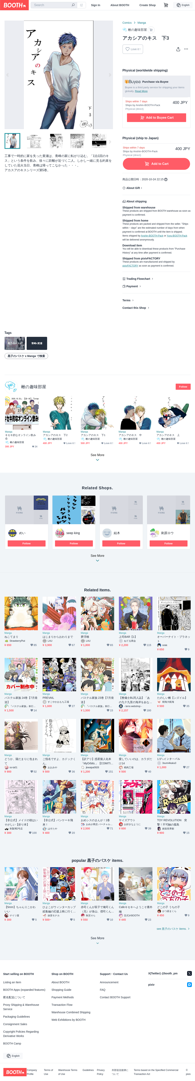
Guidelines (88, 1070)
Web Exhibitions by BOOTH (68, 1019)
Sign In (95, 5)
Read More (141, 91)
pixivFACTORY (130, 265)
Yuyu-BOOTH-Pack (177, 235)
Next (110, 75)
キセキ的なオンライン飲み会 (20, 437)
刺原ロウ (167, 533)
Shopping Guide (61, 989)
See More (97, 559)
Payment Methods (62, 997)
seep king (73, 533)
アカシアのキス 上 (168, 435)
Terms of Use (48, 1072)
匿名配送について (14, 997)
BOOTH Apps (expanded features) (24, 989)
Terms (126, 300)
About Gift (133, 188)
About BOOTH (119, 5)
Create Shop (147, 5)
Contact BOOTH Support (115, 997)
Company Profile (32, 1072)
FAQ (102, 989)
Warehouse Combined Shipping (70, 1012)
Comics (127, 22)
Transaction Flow (61, 1004)
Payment (132, 286)
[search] (73, 5)
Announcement (109, 982)
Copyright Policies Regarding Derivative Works (21, 1034)
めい (22, 533)
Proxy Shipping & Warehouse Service (21, 1007)
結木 (117, 533)
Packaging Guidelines (16, 1016)
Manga (142, 22)
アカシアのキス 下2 (55, 435)
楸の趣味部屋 (33, 386)
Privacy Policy (100, 1072)
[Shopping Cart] (166, 5)
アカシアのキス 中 (130, 435)
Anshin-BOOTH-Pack (152, 235)
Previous (8, 75)
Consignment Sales (15, 1024)
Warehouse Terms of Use (67, 1072)
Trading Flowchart (138, 278)
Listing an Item (12, 982)
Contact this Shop (134, 307)
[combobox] (54, 5)
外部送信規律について (120, 1072)
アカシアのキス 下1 (93, 435)
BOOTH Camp (12, 1043)
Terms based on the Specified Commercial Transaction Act (156, 1072)
